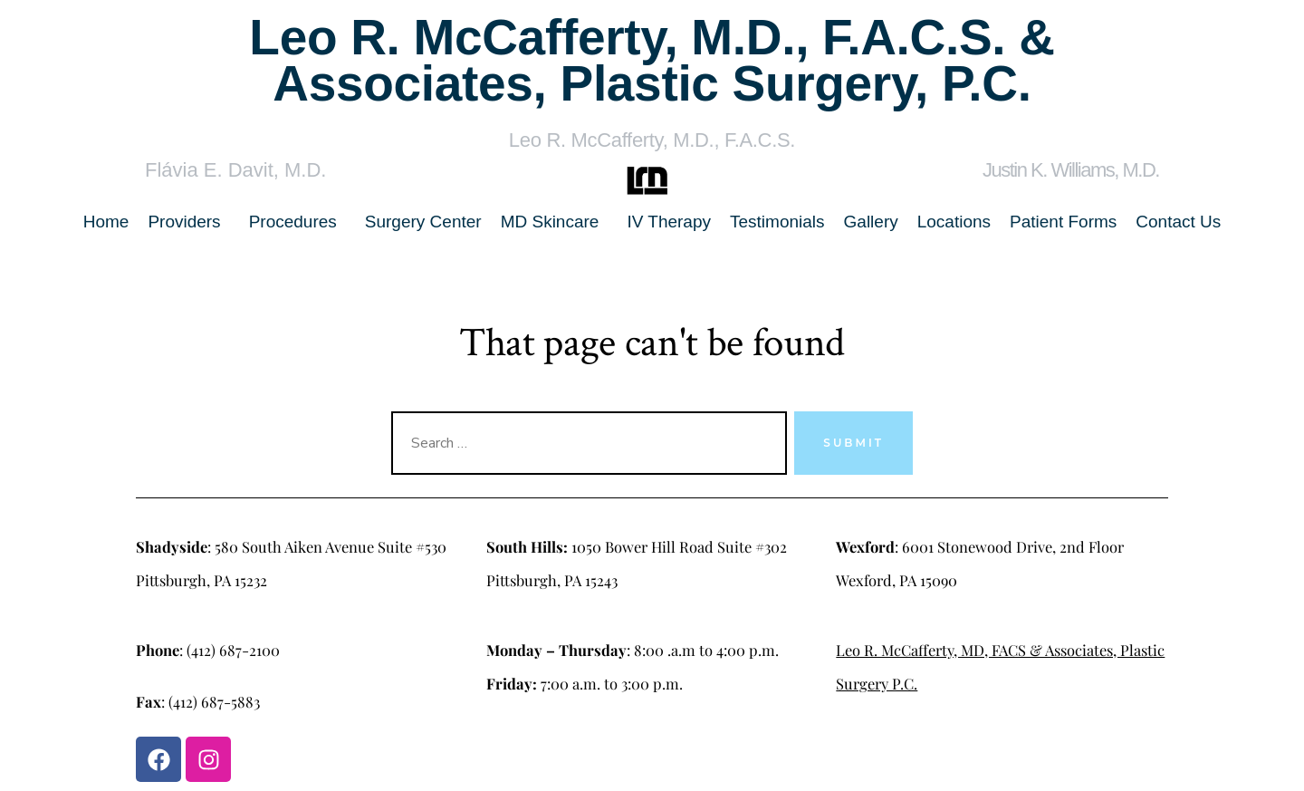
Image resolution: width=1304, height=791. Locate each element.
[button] (188, 221)
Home (106, 221)
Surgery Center (423, 221)
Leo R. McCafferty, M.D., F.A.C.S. (652, 140)
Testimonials (777, 221)
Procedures (293, 221)
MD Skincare (550, 221)
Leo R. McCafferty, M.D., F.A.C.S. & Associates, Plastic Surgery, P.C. (651, 60)
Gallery (871, 221)
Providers (184, 221)
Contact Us (1178, 221)
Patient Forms (1063, 221)
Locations (954, 221)
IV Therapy (669, 221)
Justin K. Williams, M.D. (1071, 170)
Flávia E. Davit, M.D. (235, 170)
